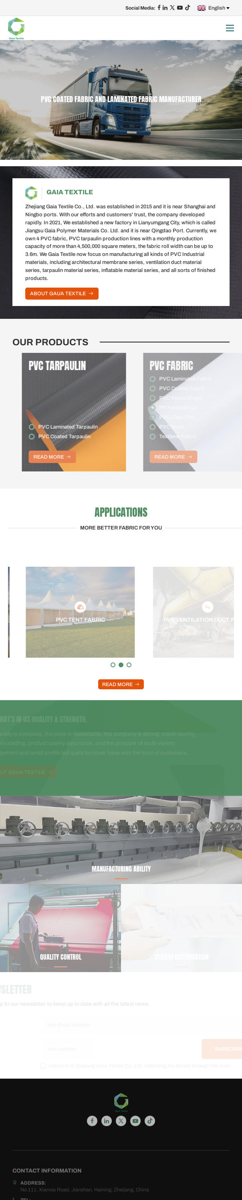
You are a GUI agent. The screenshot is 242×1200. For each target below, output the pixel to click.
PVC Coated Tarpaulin (76, 436)
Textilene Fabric (190, 436)
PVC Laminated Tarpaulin (79, 427)
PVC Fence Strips (193, 398)
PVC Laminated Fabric (198, 379)
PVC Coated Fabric (195, 388)
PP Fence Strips (191, 408)
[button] (113, 664)
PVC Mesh (184, 427)
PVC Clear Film (190, 417)
